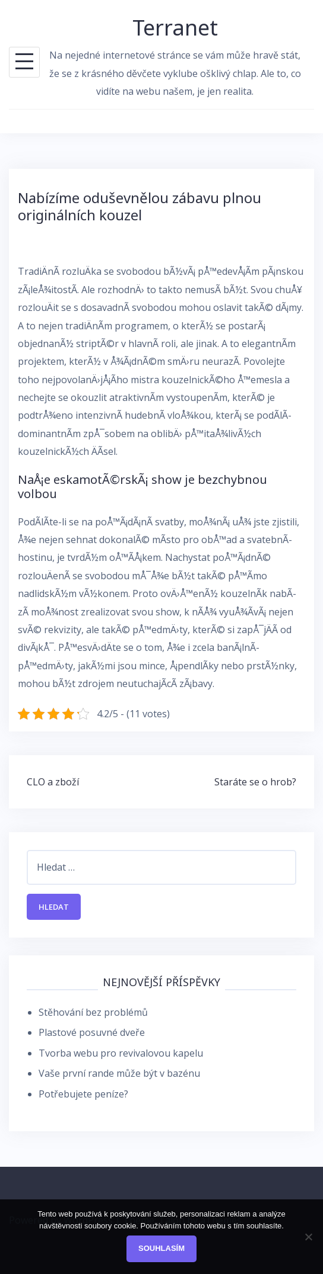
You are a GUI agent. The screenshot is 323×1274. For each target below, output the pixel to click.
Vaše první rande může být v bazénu (119, 1073)
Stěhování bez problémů (93, 1012)
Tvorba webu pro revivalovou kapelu (121, 1053)
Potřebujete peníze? (83, 1093)
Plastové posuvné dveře (92, 1032)
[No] (308, 1237)
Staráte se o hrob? (255, 781)
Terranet (175, 27)
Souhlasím (161, 1248)
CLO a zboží (53, 781)
